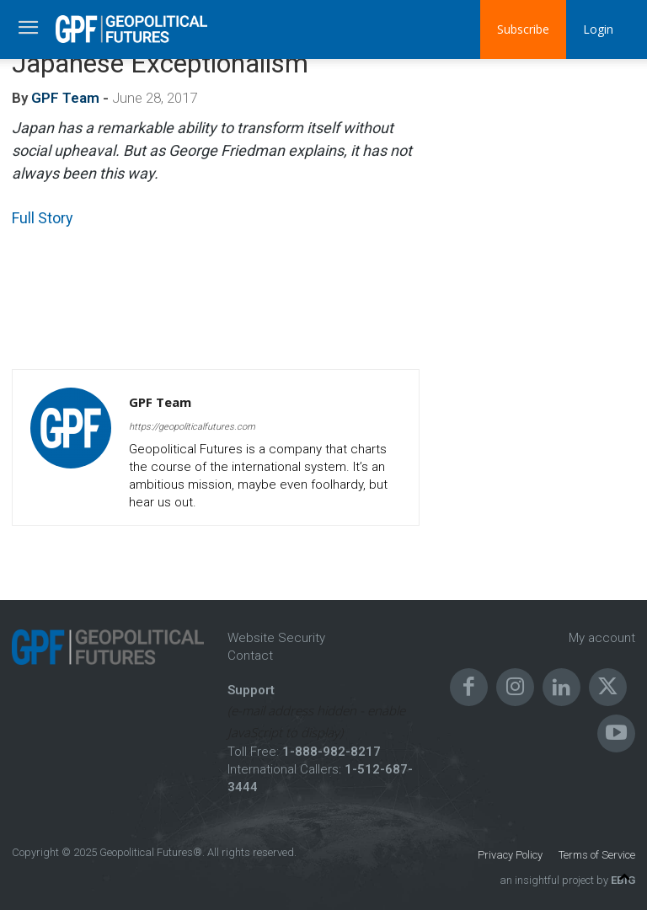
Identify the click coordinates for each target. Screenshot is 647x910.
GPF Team (65, 97)
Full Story (42, 218)
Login (598, 29)
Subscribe (523, 29)
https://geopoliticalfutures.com (192, 426)
